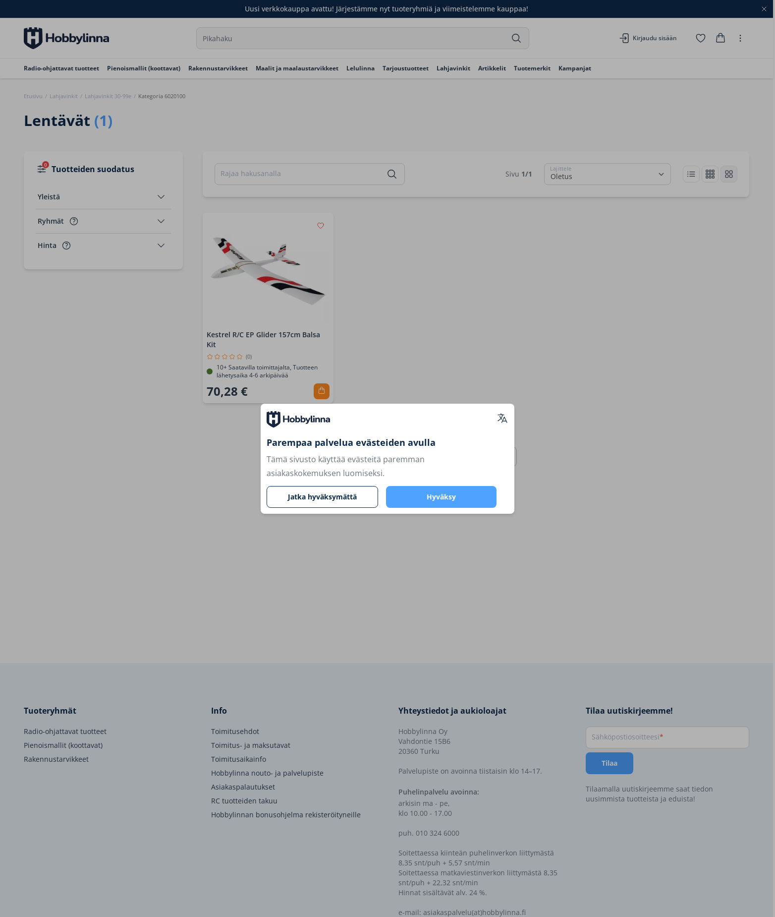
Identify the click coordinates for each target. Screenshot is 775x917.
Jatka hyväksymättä (322, 496)
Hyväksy (441, 496)
